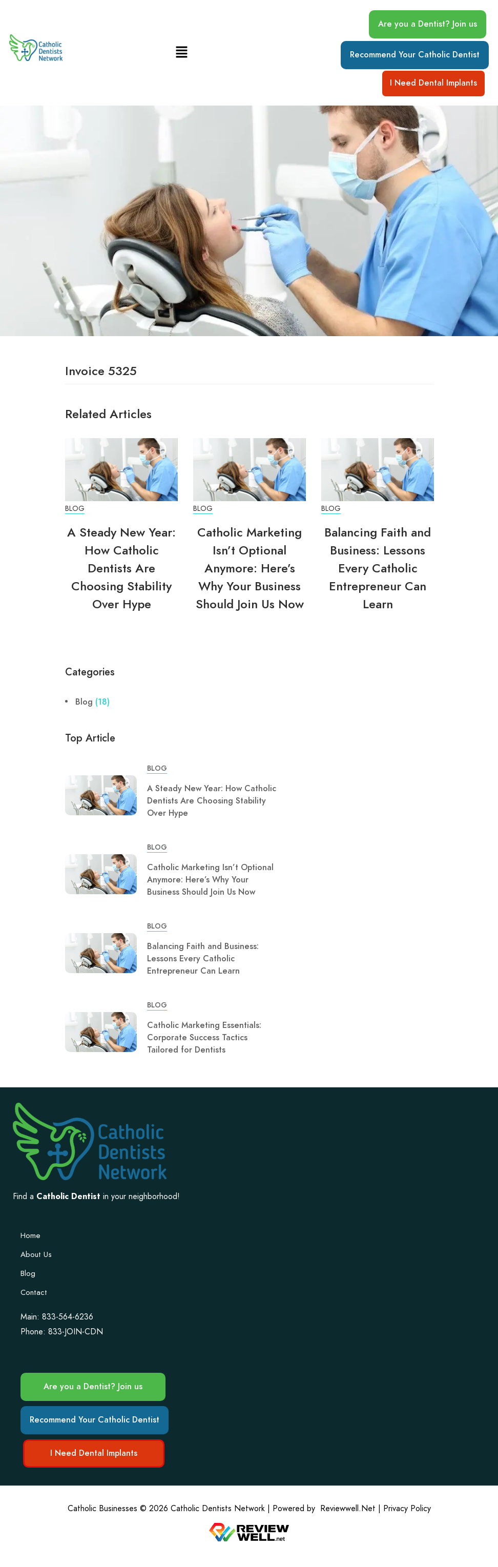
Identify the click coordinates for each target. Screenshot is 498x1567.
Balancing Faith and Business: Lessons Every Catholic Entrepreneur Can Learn (377, 568)
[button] (182, 53)
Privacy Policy (407, 1508)
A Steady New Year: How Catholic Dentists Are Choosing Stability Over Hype (121, 568)
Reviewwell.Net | (350, 1508)
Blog (75, 508)
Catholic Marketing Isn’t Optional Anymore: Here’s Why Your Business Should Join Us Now (250, 568)
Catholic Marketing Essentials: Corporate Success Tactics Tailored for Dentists (204, 1038)
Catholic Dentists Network (218, 1508)
